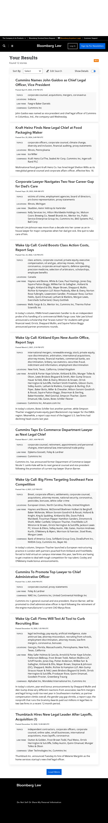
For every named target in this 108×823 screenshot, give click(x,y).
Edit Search (54, 71)
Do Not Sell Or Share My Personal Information (39, 802)
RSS (96, 60)
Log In (73, 46)
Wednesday (60, 116)
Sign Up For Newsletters (92, 46)
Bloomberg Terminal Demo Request (42, 38)
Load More (54, 772)
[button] (15, 38)
